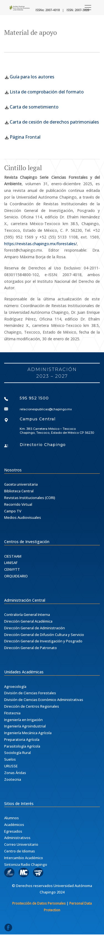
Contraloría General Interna (27, 614)
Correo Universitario (21, 844)
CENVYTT (12, 569)
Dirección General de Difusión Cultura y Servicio (44, 634)
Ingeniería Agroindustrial (25, 726)
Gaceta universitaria (21, 484)
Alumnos (11, 817)
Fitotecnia (12, 712)
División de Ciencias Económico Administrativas (43, 699)
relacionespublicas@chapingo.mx (46, 409)
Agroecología (15, 686)
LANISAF (10, 562)
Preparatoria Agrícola (21, 739)
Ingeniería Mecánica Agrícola (28, 732)
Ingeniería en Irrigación (23, 719)
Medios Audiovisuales (22, 517)
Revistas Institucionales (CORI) (29, 497)
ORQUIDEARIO (16, 576)
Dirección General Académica (28, 621)
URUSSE (11, 765)
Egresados (13, 831)
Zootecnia (12, 779)
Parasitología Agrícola (22, 746)
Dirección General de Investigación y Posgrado (43, 641)
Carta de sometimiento (31, 107)
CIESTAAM (12, 556)
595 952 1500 (34, 398)
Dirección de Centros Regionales (31, 706)
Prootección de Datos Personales (39, 903)
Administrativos (17, 837)
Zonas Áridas (15, 772)
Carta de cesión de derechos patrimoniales (54, 122)
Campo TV (12, 511)
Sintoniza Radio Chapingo (25, 864)
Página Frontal (25, 137)
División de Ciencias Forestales (30, 692)
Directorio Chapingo (43, 444)
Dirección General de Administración (34, 627)
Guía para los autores (29, 77)
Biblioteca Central (19, 490)
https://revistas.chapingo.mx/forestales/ (40, 243)
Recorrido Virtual (18, 504)
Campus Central (37, 418)
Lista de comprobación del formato (44, 92)
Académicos (14, 824)
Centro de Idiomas (19, 851)
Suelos (10, 759)
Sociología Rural (17, 752)
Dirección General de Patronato (30, 647)
